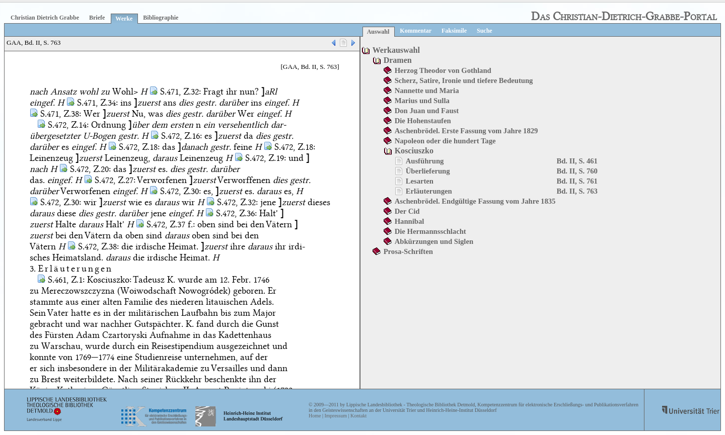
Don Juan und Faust (427, 111)
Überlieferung (428, 171)
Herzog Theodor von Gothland (443, 70)
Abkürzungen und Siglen (434, 241)
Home (315, 415)
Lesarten (419, 181)
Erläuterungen (429, 191)
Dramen (398, 60)
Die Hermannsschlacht (430, 231)
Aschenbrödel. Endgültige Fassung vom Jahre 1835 (475, 201)
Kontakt (358, 415)
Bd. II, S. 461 (576, 161)
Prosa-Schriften (408, 251)
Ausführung (425, 161)
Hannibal (409, 221)
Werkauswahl (396, 50)
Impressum (335, 415)
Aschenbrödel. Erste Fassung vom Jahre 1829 (466, 131)
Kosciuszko (414, 150)
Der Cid (407, 211)
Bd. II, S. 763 (576, 191)
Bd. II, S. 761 (576, 181)
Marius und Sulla (422, 101)
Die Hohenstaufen (423, 121)
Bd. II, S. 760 (576, 171)
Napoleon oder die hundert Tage (445, 141)
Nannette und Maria (427, 90)
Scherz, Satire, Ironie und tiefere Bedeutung (464, 80)
